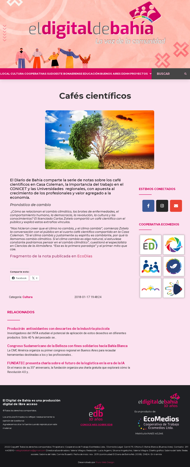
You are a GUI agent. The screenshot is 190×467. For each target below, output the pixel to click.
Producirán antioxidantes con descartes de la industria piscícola (58, 329)
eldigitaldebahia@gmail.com (31, 450)
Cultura (28, 297)
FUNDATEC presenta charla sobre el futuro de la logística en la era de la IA (66, 363)
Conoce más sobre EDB (96, 424)
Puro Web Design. (105, 462)
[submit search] (185, 74)
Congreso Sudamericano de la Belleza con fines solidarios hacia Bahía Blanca (67, 346)
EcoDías (84, 256)
